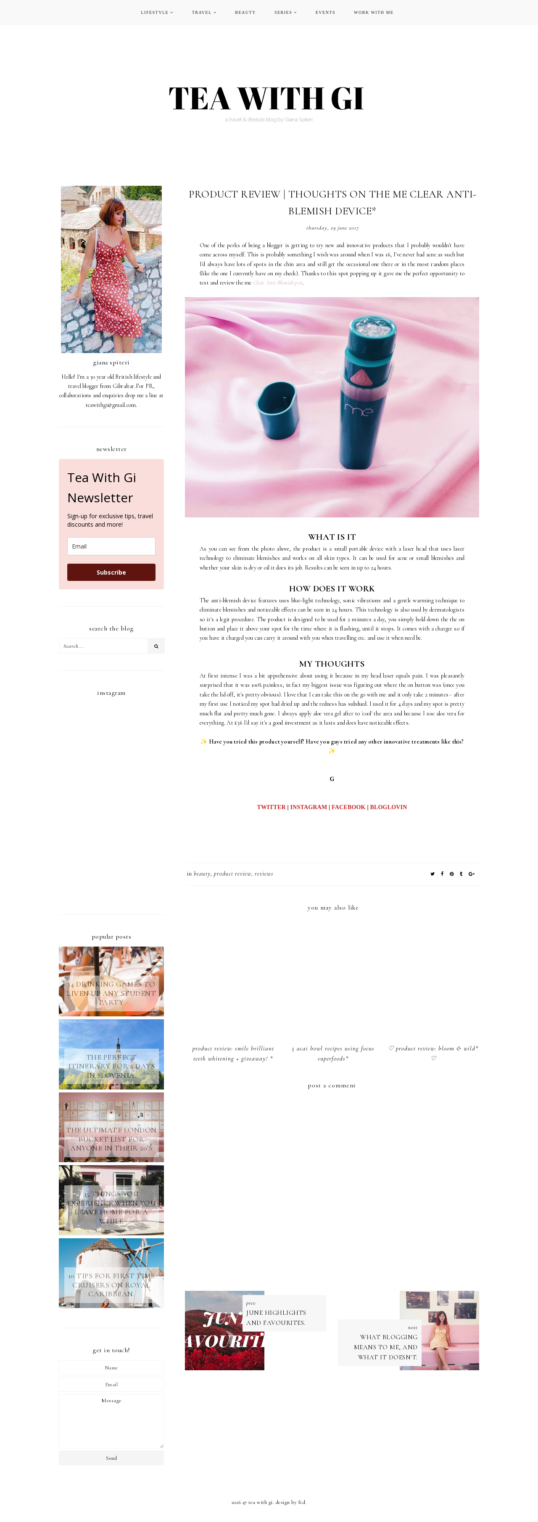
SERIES (283, 12)
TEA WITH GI (260, 1502)
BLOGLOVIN (388, 807)
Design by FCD (291, 1502)
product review (232, 873)
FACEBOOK (349, 807)
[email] (111, 546)
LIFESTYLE (155, 12)
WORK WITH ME (373, 12)
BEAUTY (245, 12)
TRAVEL (202, 12)
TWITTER (271, 807)
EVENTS (325, 12)
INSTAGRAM (308, 807)
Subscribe (111, 572)
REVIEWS (264, 873)
